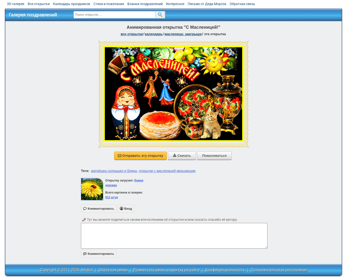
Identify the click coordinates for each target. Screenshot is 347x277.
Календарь (154, 34)
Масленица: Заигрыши (183, 34)
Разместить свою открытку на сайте (166, 270)
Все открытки (39, 4)
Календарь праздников (71, 4)
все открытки (132, 34)
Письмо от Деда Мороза (207, 4)
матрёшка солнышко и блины (114, 171)
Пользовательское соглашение (279, 270)
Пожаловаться (214, 156)
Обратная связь (242, 4)
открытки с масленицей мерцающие (167, 171)
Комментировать (98, 254)
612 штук (111, 197)
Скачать (182, 156)
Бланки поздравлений (145, 4)
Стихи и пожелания (108, 4)
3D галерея (15, 4)
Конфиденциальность (225, 270)
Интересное (175, 4)
